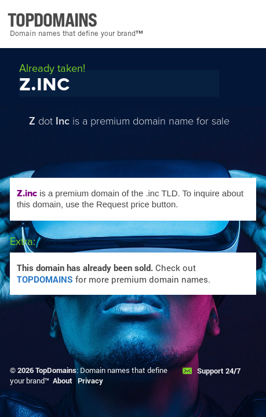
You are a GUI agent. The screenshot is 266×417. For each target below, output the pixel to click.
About (62, 380)
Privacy (90, 380)
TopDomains (55, 370)
